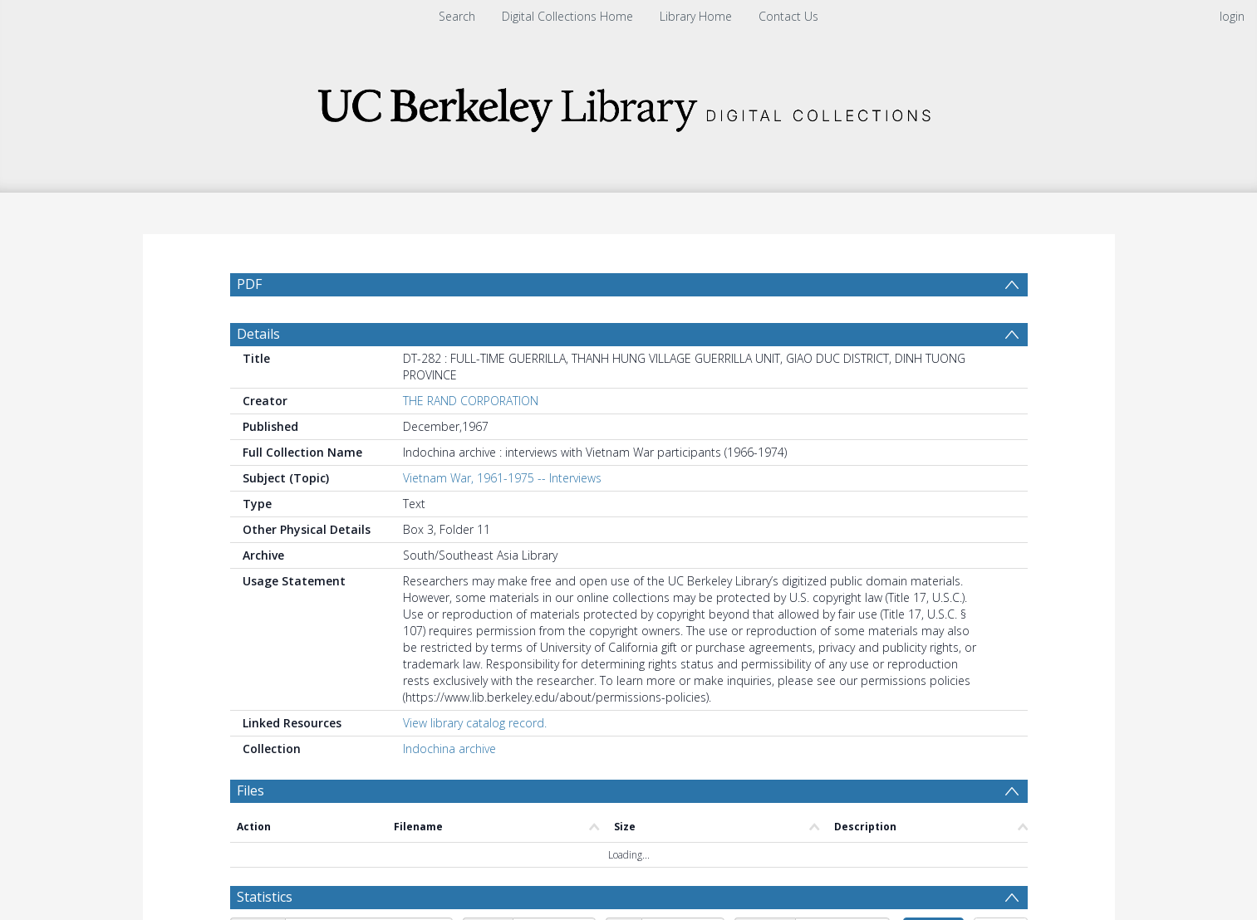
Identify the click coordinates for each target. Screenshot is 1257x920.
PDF (249, 284)
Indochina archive (449, 788)
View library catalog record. (475, 763)
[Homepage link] (629, 105)
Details (258, 374)
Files (250, 830)
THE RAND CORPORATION (470, 440)
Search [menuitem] (457, 16)
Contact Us (788, 16)
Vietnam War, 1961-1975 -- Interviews (502, 518)
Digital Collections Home (567, 16)
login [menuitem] (1232, 16)
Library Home (696, 16)
